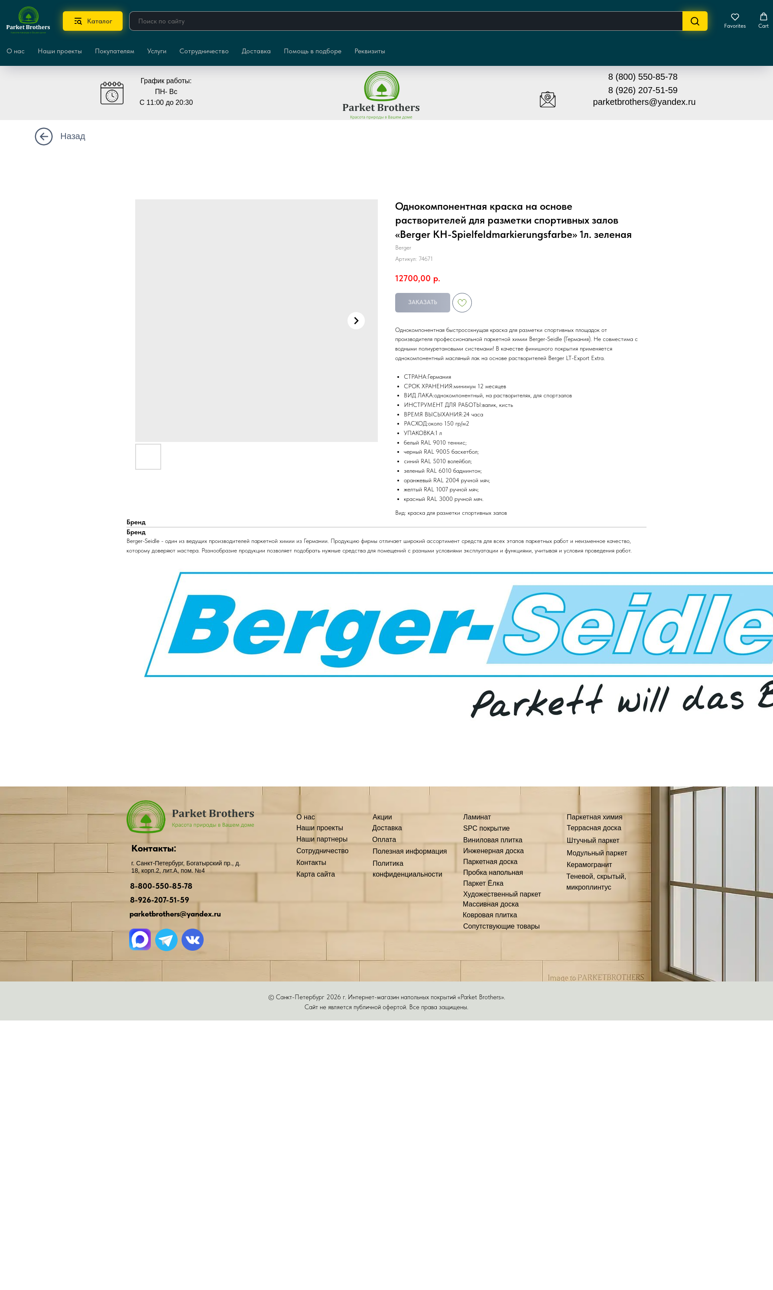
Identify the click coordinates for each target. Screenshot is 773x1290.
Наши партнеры (322, 839)
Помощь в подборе (312, 51)
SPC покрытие (486, 828)
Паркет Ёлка (483, 883)
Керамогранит (589, 864)
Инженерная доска (493, 851)
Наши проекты (60, 51)
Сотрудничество (204, 51)
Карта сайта (315, 874)
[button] (735, 21)
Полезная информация (410, 851)
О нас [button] (15, 51)
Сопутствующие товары (501, 926)
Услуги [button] (156, 51)
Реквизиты (369, 51)
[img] (387, 99)
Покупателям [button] (114, 51)
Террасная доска (594, 828)
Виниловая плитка (493, 840)
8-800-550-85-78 (161, 885)
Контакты (311, 862)
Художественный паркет (502, 894)
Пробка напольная (493, 872)
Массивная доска (491, 904)
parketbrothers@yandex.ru (644, 102)
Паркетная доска (490, 861)
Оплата (384, 839)
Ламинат (477, 817)
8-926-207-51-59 (159, 899)
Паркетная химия (595, 817)
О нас (305, 817)
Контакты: (153, 848)
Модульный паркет (597, 853)
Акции (382, 817)
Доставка (256, 51)
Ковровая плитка (490, 915)
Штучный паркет (593, 840)
